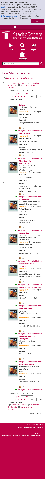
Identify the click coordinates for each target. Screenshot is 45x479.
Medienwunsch (6, 435)
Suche (22, 49)
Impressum (16, 435)
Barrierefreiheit (36, 435)
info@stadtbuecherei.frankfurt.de (33, 427)
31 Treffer (31, 96)
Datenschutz (25, 435)
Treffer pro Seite (15, 99)
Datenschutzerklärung (10, 16)
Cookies (4, 7)
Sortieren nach (15, 91)
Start (11, 49)
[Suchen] (41, 63)
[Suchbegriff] (20, 63)
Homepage (22, 59)
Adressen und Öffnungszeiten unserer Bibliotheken (17, 434)
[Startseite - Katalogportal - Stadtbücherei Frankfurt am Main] (22, 35)
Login (33, 49)
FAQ (36, 434)
